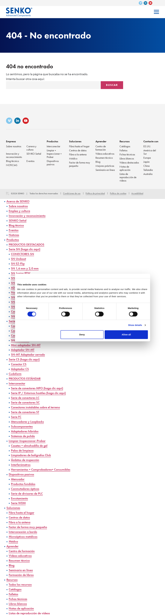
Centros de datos (77, 150)
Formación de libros (22, 570)
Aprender (100, 141)
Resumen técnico (104, 157)
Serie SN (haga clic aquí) (25, 248)
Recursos (125, 141)
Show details (135, 325)
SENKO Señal (33, 153)
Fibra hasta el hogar (79, 146)
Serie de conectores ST (26, 409)
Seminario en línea (105, 170)
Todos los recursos (21, 579)
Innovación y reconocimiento (14, 155)
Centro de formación (100, 148)
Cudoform (15, 371)
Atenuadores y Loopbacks (28, 419)
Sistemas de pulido (23, 433)
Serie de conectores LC (26, 395)
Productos (52, 141)
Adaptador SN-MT (23, 348)
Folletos (123, 150)
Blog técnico (12, 161)
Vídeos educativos (104, 153)
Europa (147, 157)
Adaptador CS (20, 367)
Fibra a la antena (77, 154)
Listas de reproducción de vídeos (128, 177)
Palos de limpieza (23, 447)
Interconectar (53, 146)
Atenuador (18, 475)
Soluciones (75, 141)
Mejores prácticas (104, 166)
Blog (97, 161)
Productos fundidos (24, 480)
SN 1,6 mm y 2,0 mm (25, 267)
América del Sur (149, 152)
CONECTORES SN (23, 253)
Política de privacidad (95, 193)
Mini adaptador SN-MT (26, 343)
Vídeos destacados (129, 162)
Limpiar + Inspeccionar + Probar (54, 154)
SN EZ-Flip (18, 263)
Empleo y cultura (20, 211)
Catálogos (125, 146)
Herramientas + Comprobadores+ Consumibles (42, 466)
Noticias (14, 234)
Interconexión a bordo (24, 528)
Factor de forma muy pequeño (79, 164)
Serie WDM (19, 499)
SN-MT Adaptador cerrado (29, 353)
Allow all (126, 334)
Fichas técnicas (127, 154)
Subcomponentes (22, 424)
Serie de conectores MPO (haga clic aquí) (39, 386)
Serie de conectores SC (26, 400)
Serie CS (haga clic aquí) (25, 357)
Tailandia (148, 170)
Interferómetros (21, 461)
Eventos (30, 161)
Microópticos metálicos (24, 532)
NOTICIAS (11, 165)
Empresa (11, 141)
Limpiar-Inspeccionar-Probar (28, 438)
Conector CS (19, 362)
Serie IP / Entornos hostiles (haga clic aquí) (40, 390)
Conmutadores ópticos (26, 485)
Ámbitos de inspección (26, 457)
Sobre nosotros (13, 146)
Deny (82, 334)
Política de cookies (118, 193)
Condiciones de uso (71, 193)
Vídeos (11, 613)
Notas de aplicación (125, 168)
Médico (73, 158)
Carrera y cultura (31, 148)
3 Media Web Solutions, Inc (7, 193)
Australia (147, 174)
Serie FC (16, 414)
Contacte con (150, 141)
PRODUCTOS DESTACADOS (27, 244)
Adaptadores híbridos (26, 428)
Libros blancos (127, 158)
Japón (146, 161)
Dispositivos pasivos (53, 162)
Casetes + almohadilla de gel (30, 442)
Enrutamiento (20, 494)
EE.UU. (147, 146)
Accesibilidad (137, 193)
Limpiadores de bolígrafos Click (32, 452)
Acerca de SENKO (18, 201)
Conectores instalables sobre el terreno (37, 405)
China (146, 166)
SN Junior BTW (21, 272)
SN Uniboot (19, 258)
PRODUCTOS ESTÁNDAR (25, 376)
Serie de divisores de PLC (28, 490)
